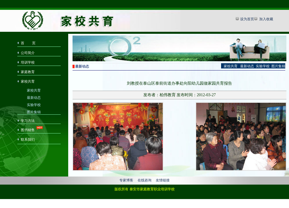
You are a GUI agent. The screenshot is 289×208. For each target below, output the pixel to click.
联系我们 (28, 140)
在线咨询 (144, 180)
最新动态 (34, 97)
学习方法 (28, 121)
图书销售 (28, 130)
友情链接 (163, 180)
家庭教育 (28, 72)
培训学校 (28, 62)
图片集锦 (34, 111)
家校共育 (28, 81)
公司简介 (28, 53)
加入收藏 (265, 19)
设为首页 (247, 19)
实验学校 (34, 104)
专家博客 (126, 180)
